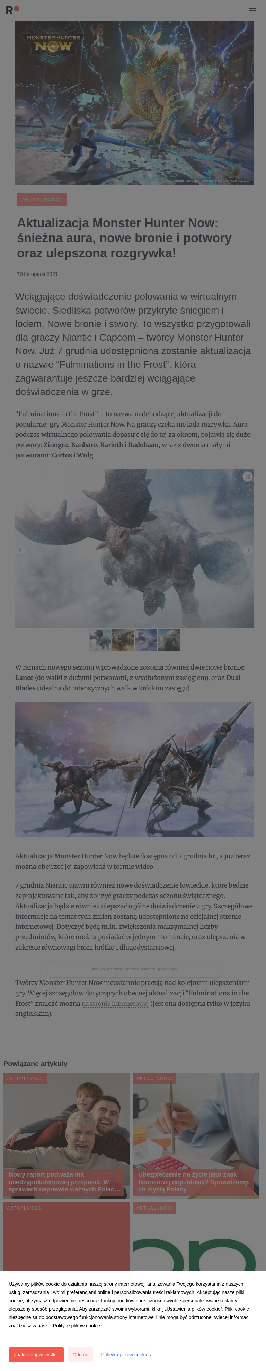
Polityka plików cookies (126, 1354)
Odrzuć (80, 1354)
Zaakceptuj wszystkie (36, 1354)
